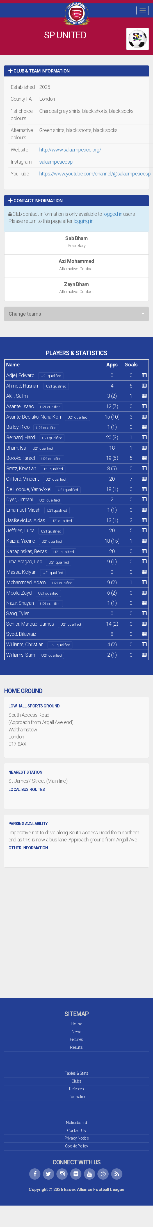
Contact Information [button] (35, 200)
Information (76, 1096)
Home (76, 1024)
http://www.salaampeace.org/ (70, 150)
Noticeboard (76, 1122)
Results (76, 1047)
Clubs (76, 1081)
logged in (112, 214)
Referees (76, 1089)
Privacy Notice (77, 1138)
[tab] (76, 70)
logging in (83, 221)
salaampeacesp (55, 162)
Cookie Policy (76, 1146)
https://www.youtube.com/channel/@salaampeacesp (94, 174)
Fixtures (76, 1039)
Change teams (25, 314)
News (76, 1031)
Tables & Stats (76, 1073)
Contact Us (76, 1130)
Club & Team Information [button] (38, 71)
